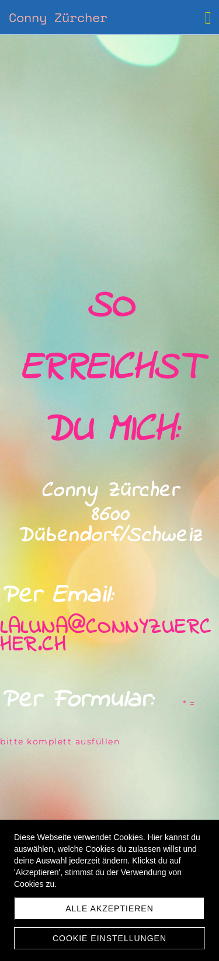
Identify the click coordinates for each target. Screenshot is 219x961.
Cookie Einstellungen (109, 938)
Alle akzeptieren (109, 908)
